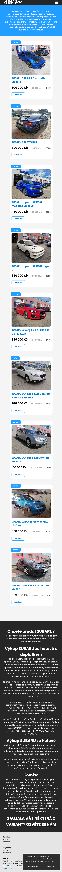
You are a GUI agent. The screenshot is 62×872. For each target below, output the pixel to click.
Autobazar (7, 853)
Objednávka (7, 848)
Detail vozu (18, 95)
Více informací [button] (49, 861)
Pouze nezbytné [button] (33, 866)
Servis (5, 850)
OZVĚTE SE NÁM (41, 824)
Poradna (6, 837)
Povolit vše (50, 866)
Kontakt (6, 839)
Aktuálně (6, 842)
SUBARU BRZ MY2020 (24, 142)
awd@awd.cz (8, 868)
